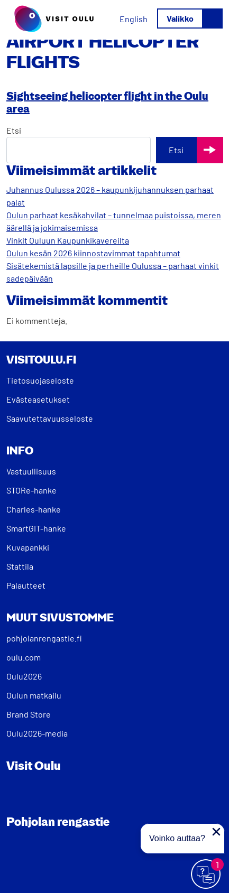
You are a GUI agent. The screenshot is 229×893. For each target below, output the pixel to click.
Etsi (13, 130)
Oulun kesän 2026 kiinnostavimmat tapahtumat (93, 253)
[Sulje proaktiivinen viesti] (216, 831)
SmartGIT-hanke (36, 528)
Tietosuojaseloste (40, 380)
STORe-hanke (31, 490)
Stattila (19, 566)
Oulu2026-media (37, 733)
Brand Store (28, 714)
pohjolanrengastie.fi (44, 638)
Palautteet (25, 585)
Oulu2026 (24, 676)
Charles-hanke (33, 509)
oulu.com (23, 657)
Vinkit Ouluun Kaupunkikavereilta (67, 240)
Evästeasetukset (38, 399)
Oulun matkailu (33, 695)
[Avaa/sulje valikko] (190, 18)
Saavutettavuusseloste (49, 418)
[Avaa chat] (206, 874)
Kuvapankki (27, 547)
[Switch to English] (133, 18)
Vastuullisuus (31, 471)
